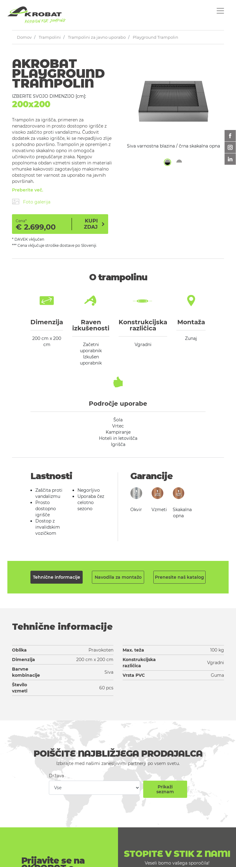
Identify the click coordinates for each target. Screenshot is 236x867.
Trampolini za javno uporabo (97, 37)
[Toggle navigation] (220, 11)
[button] (167, 162)
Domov (24, 37)
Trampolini (50, 37)
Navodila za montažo (118, 577)
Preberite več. (27, 190)
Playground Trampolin (155, 37)
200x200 (31, 104)
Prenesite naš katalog (179, 577)
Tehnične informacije (56, 577)
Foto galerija (36, 202)
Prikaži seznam (165, 789)
